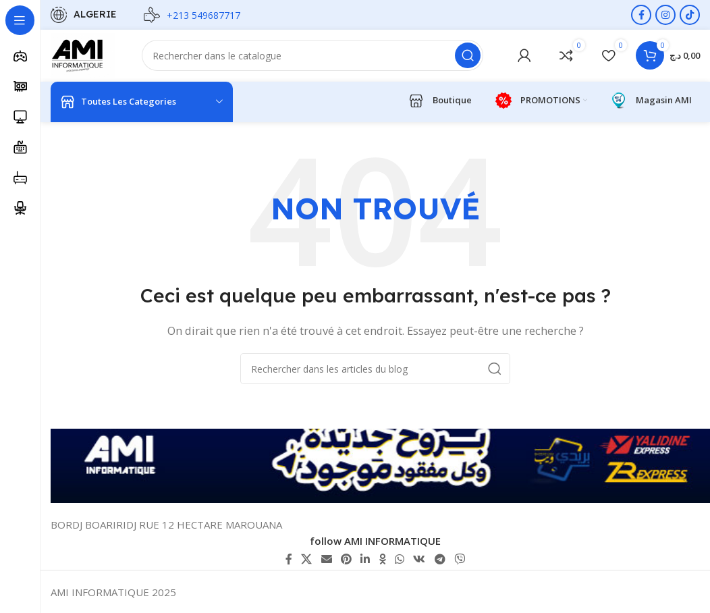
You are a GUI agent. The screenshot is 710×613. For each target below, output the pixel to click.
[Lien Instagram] (665, 15)
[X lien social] (307, 559)
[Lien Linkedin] (365, 559)
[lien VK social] (419, 559)
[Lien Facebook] (641, 15)
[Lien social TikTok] (690, 15)
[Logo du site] (84, 55)
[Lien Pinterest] (346, 559)
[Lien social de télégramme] (439, 559)
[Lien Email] (326, 559)
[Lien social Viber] (459, 559)
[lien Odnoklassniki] (382, 559)
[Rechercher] (313, 56)
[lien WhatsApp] (399, 559)
